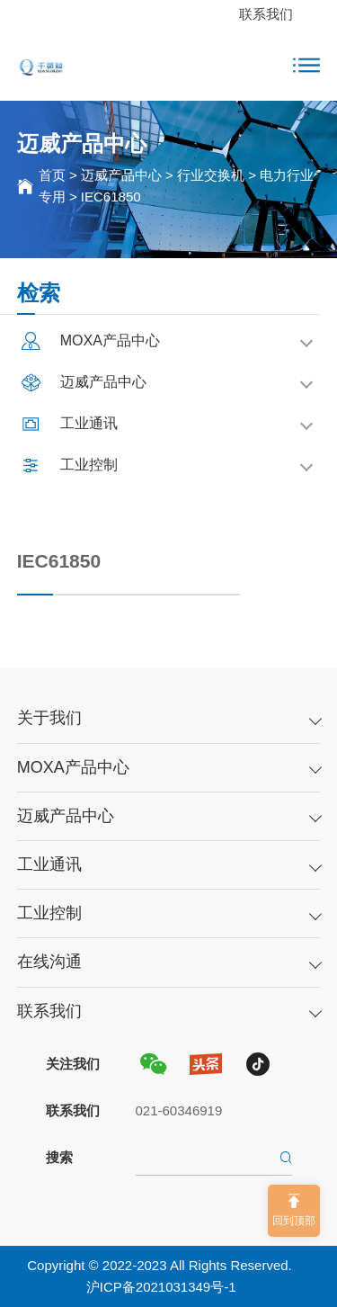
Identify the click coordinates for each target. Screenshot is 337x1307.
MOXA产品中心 (73, 767)
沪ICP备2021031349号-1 (161, 1286)
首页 (52, 175)
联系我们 (266, 14)
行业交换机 (210, 175)
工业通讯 (49, 864)
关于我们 (49, 718)
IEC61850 (111, 196)
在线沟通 (49, 962)
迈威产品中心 (121, 175)
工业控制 (49, 913)
